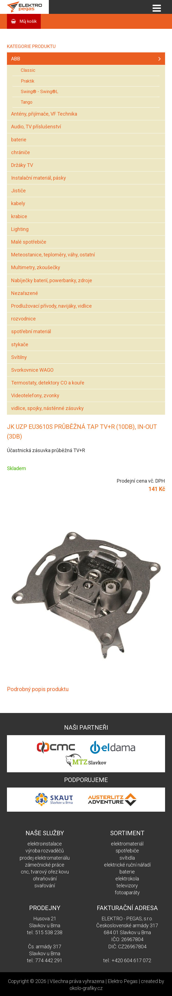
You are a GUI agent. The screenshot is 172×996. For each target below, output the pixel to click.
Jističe (18, 190)
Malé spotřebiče (28, 242)
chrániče (20, 152)
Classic (28, 70)
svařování (44, 885)
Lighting (20, 229)
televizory (127, 885)
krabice (19, 216)
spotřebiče (127, 851)
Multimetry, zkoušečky (35, 267)
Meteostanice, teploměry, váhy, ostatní (53, 255)
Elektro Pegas (123, 981)
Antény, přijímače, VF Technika (44, 114)
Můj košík (28, 21)
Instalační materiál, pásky (38, 178)
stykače (19, 344)
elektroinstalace (44, 844)
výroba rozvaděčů (45, 851)
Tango (26, 102)
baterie (18, 139)
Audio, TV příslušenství (36, 126)
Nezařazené (24, 293)
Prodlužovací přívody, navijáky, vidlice (51, 306)
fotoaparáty (127, 892)
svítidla (127, 858)
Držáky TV (22, 165)
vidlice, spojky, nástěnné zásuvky (47, 408)
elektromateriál (127, 844)
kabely (18, 203)
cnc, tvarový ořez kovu (45, 872)
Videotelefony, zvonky (35, 395)
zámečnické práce (44, 865)
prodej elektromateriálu (45, 858)
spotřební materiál (31, 331)
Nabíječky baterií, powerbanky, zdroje (51, 280)
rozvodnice (23, 319)
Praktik (27, 81)
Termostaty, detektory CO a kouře (47, 383)
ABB (15, 59)
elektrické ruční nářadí (127, 865)
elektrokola (127, 879)
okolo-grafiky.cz (86, 988)
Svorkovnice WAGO (32, 370)
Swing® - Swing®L (39, 91)
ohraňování (45, 879)
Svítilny (19, 357)
